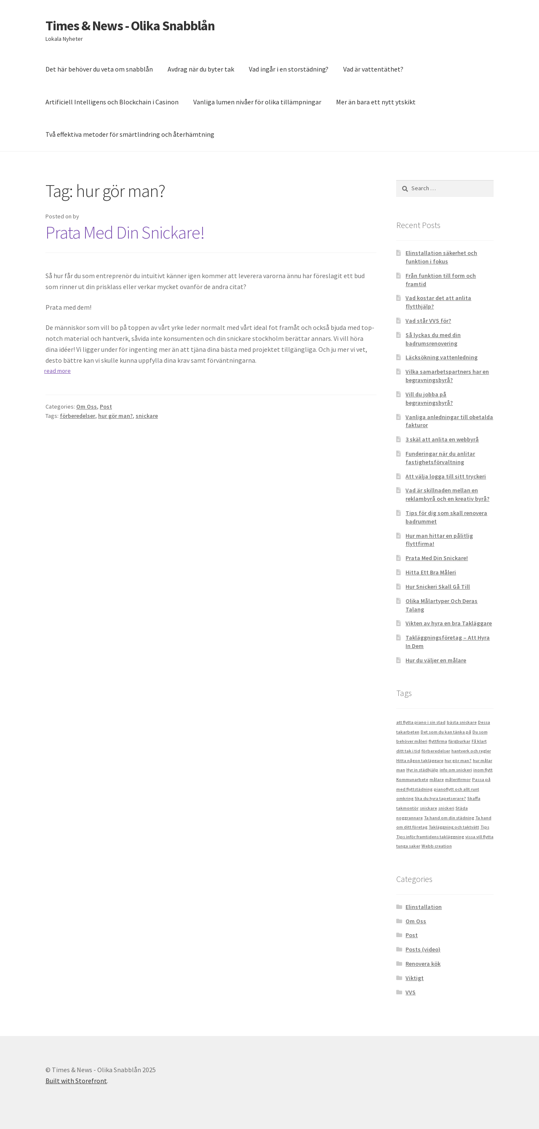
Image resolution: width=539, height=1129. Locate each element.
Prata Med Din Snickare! (125, 232)
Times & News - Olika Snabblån (130, 25)
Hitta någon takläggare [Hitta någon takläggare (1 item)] (419, 760)
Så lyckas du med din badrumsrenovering (433, 339)
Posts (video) (423, 949)
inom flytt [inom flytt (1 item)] (483, 770)
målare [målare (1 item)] (437, 779)
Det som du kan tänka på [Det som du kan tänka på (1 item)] (446, 732)
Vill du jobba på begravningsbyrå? (429, 398)
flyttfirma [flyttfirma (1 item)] (438, 741)
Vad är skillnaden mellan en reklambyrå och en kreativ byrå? (447, 494)
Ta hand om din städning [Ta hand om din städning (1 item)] (449, 818)
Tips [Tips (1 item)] (484, 827)
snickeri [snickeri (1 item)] (446, 808)
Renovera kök (423, 963)
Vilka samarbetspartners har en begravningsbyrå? (447, 376)
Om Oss (86, 406)
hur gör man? (115, 416)
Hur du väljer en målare (436, 660)
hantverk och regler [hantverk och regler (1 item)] (471, 751)
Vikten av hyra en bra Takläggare (449, 623)
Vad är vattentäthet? (373, 69)
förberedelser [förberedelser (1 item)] (436, 751)
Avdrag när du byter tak (201, 69)
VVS (411, 992)
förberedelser (77, 416)
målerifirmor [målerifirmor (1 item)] (458, 779)
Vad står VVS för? (428, 320)
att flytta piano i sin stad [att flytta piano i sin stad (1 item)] (421, 722)
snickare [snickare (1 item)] (428, 808)
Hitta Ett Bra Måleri (431, 572)
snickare (147, 416)
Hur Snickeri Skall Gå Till (438, 586)
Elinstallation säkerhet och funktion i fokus (441, 257)
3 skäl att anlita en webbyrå (442, 439)
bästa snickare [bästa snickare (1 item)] (462, 722)
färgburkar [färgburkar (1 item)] (459, 741)
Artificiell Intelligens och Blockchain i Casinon (112, 102)
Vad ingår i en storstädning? (288, 69)
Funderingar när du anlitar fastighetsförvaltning (440, 458)
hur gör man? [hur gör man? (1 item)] (458, 760)
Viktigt (415, 978)
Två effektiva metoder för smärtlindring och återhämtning (129, 134)
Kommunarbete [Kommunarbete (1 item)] (412, 779)
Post (106, 406)
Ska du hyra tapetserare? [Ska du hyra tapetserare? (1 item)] (440, 798)
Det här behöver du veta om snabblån (99, 69)
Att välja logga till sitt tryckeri (446, 476)
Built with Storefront (76, 1080)
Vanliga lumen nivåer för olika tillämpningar (257, 102)
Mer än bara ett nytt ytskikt (376, 102)
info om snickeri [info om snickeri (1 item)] (456, 770)
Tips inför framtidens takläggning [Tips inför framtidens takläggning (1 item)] (430, 836)
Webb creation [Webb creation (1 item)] (437, 846)
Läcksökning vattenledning (442, 357)
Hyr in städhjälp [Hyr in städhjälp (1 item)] (422, 770)
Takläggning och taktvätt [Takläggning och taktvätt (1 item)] (454, 827)
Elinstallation (424, 907)
